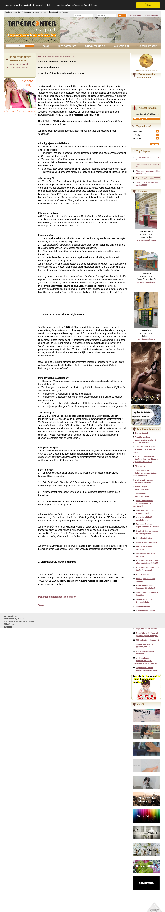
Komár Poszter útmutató (146, 542)
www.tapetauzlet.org (146, 339)
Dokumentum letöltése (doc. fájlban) (57, 597)
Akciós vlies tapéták (18, 67)
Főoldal (41, 56)
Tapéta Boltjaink (143, 606)
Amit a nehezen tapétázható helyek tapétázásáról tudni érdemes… (146, 660)
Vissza (41, 605)
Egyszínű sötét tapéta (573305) (148, 178)
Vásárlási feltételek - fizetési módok (19, 906)
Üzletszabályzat (10, 901)
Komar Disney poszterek (146, 617)
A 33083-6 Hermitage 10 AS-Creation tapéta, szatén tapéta (146, 449)
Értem (148, 5)
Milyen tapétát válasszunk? (147, 640)
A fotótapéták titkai (144, 538)
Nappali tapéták (141, 433)
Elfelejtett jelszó (151, 15)
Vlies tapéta (140, 466)
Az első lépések (142, 574)
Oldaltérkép (9, 909)
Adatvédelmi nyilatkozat (14, 904)
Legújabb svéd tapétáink (146, 629)
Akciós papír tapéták (18, 64)
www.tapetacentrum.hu (146, 240)
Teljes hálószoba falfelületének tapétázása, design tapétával (145, 472)
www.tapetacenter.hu (146, 282)
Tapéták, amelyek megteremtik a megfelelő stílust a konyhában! (144, 439)
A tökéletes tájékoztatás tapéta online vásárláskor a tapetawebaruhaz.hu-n (145, 459)
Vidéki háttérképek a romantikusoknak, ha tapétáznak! (143, 503)
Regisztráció (135, 15)
